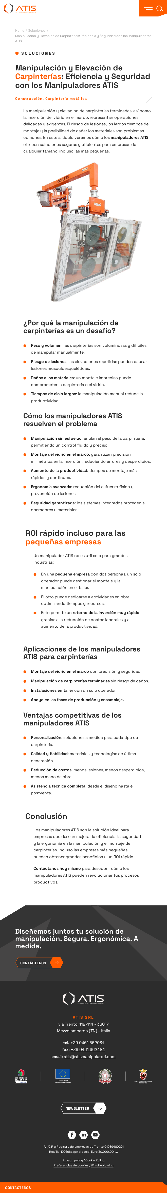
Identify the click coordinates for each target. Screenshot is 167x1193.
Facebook (72, 1135)
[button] (148, 8)
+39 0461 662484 (88, 1049)
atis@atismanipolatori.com (90, 1056)
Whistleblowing (102, 1165)
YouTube (95, 1135)
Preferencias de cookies (71, 1165)
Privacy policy (73, 1160)
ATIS (20, 8)
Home (19, 30)
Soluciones (37, 30)
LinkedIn (83, 1135)
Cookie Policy (94, 1160)
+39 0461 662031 (87, 1042)
